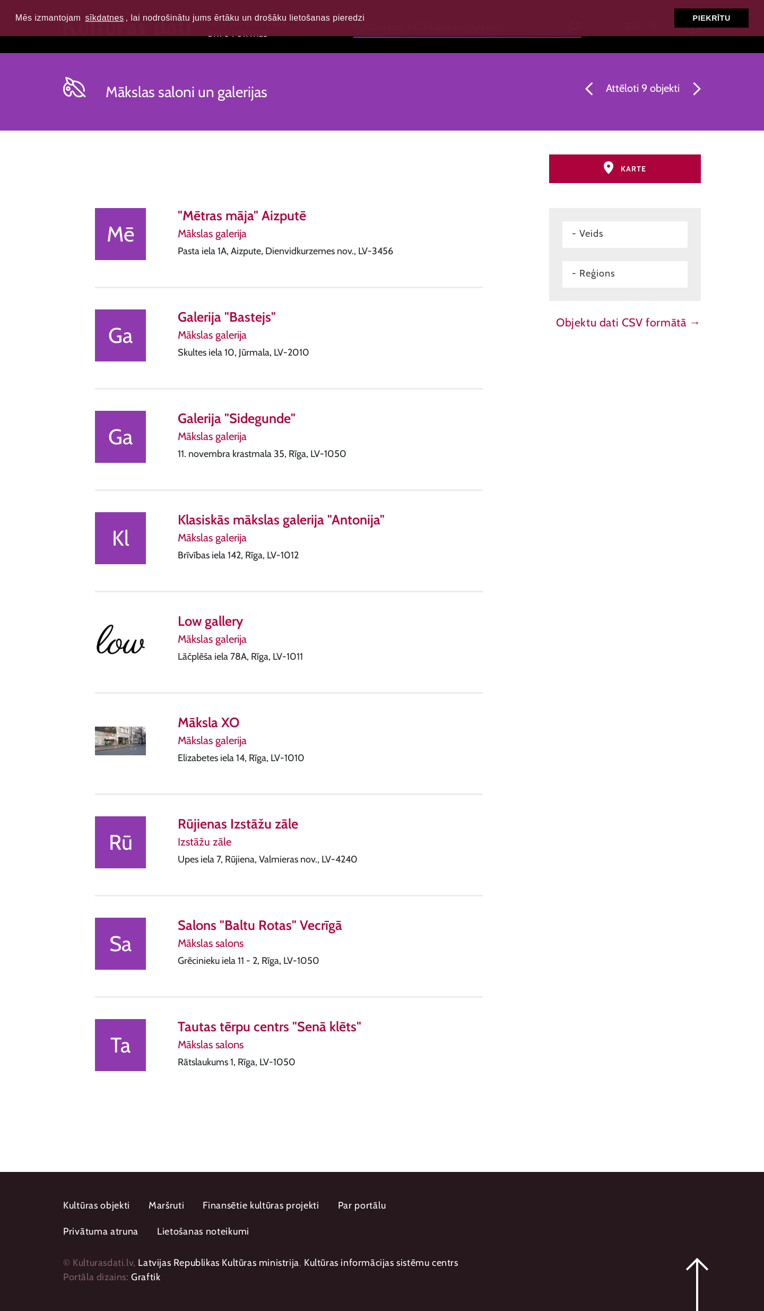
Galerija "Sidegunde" (237, 418)
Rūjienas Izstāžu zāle (238, 823)
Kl (120, 538)
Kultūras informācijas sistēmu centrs (381, 1263)
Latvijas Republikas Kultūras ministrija (218, 1263)
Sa (120, 943)
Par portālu (362, 1205)
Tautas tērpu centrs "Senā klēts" (269, 1026)
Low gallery (210, 621)
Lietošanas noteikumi (203, 1231)
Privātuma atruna (100, 1231)
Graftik (145, 1277)
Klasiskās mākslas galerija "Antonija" (281, 519)
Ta (120, 1045)
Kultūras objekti (96, 1205)
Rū (121, 842)
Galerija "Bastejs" (227, 316)
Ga (120, 335)
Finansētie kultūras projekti (261, 1205)
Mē (120, 234)
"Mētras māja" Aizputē (242, 215)
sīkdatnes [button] (104, 17)
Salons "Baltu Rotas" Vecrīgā (260, 925)
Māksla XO (208, 722)
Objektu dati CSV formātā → (628, 322)
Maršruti (167, 1205)
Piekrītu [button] (712, 18)
